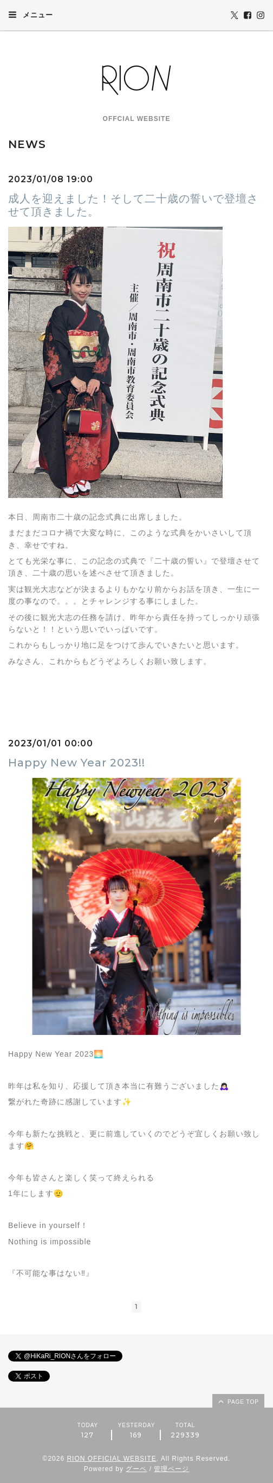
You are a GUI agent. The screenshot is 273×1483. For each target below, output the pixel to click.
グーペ (136, 1469)
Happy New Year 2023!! (76, 762)
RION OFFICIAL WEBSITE (111, 1458)
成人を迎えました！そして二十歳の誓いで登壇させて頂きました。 (133, 205)
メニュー (30, 14)
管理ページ (171, 1469)
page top (238, 1401)
